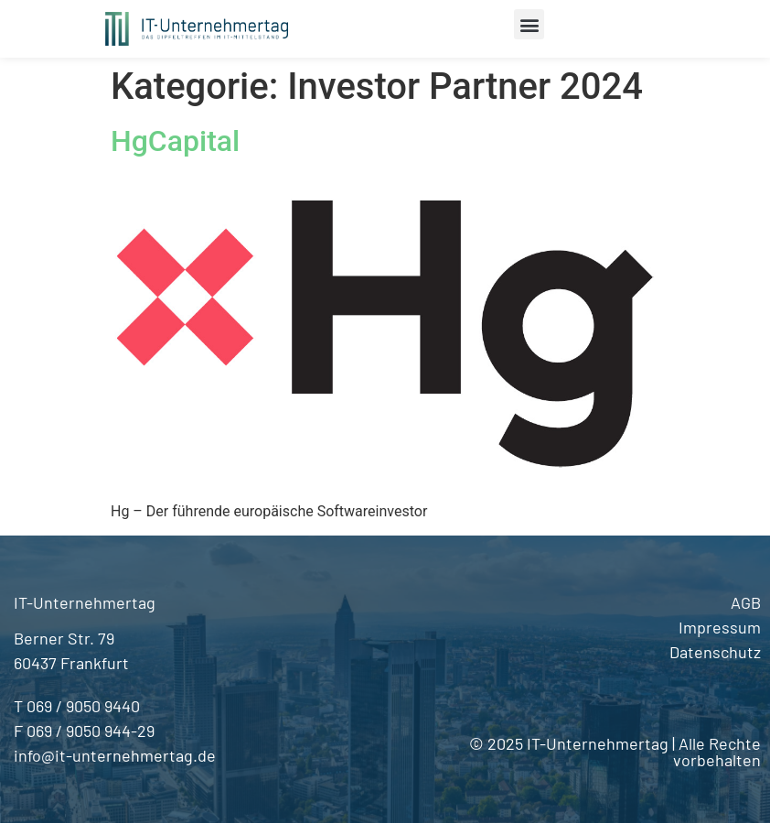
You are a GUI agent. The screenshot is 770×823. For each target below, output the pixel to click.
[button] (529, 24)
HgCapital (175, 141)
